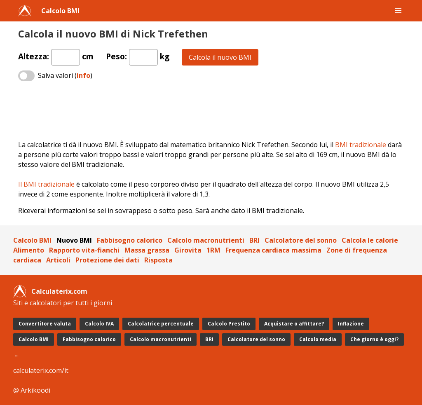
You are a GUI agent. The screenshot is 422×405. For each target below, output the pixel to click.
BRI (254, 240)
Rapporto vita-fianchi (84, 250)
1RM (213, 250)
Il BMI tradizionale (46, 184)
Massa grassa (146, 250)
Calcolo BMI (60, 10)
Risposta (158, 260)
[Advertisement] (211, 111)
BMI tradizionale (360, 144)
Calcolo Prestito (229, 323)
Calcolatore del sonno (301, 240)
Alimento (28, 250)
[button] (398, 10)
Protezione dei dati (107, 260)
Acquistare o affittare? (294, 323)
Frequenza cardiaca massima (273, 250)
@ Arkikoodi (31, 390)
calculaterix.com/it (40, 370)
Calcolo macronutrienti (205, 240)
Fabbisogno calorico (129, 240)
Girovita (188, 250)
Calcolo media (317, 339)
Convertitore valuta (45, 323)
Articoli (58, 260)
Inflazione (351, 323)
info (83, 75)
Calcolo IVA (99, 323)
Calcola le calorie (370, 240)
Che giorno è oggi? (374, 339)
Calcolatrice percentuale (161, 323)
